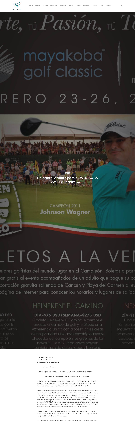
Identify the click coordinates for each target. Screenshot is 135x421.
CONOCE (45, 5)
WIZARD (37, 5)
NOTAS (95, 5)
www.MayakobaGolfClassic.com (58, 413)
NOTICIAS (63, 5)
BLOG (101, 5)
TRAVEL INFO (54, 5)
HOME (31, 5)
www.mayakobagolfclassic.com (48, 367)
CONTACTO (109, 5)
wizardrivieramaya (57, 187)
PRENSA (71, 5)
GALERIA (78, 5)
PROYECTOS (86, 5)
